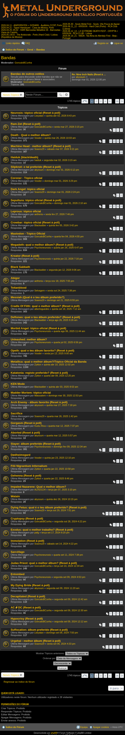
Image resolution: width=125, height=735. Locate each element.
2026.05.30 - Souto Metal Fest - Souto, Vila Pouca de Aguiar (91, 24)
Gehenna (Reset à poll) (26, 475)
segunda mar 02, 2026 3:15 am (60, 160)
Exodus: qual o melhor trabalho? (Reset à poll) (42, 529)
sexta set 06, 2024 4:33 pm (61, 643)
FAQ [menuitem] (27, 43)
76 (118, 368)
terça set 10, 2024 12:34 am (69, 566)
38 (118, 206)
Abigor (15, 278)
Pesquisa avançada (66, 94)
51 (114, 357)
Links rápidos (13, 43)
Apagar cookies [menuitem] (101, 727)
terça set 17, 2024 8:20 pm (55, 532)
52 (118, 357)
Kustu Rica (40, 426)
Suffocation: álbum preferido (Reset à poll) (39, 629)
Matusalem (40, 395)
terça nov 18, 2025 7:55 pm (60, 281)
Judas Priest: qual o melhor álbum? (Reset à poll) (44, 563)
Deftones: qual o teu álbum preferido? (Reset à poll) (45, 317)
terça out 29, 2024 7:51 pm (61, 510)
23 (114, 141)
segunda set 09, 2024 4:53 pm (69, 577)
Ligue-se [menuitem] (118, 43)
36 (111, 206)
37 (114, 206)
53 (111, 251)
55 (118, 251)
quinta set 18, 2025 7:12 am (66, 309)
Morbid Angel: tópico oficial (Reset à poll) (38, 328)
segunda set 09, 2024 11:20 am (62, 588)
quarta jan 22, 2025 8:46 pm (58, 478)
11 (118, 119)
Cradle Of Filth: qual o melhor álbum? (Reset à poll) (45, 306)
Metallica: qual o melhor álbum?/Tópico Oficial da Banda (49, 361)
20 (118, 173)
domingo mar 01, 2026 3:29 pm (60, 181)
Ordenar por (62, 658)
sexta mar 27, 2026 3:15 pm (69, 126)
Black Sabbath (20, 267)
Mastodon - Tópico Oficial (28, 233)
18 (111, 173)
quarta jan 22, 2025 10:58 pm (59, 469)
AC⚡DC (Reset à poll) (26, 607)
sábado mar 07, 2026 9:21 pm (62, 149)
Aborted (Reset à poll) (25, 432)
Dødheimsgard (20, 454)
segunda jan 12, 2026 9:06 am (65, 270)
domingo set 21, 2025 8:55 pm (63, 300)
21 (121, 173)
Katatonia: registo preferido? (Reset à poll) (39, 372)
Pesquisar (60, 94)
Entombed (17, 574)
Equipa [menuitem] (84, 727)
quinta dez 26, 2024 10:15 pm (62, 499)
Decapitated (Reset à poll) (28, 596)
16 (121, 408)
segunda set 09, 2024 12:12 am (70, 621)
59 (114, 240)
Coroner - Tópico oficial (26, 178)
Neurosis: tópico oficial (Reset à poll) (35, 112)
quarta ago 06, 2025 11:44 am (69, 331)
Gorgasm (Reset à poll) (26, 423)
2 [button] (96, 101)
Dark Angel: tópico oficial (28, 189)
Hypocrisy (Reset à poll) (27, 618)
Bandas (40, 49)
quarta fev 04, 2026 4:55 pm (69, 236)
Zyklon (37, 364)
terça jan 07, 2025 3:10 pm (62, 489)
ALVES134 (40, 489)
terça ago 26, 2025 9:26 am (63, 320)
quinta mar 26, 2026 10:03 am (60, 138)
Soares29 (39, 149)
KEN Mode (18, 383)
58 (111, 240)
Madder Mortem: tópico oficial (31, 392)
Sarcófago (18, 551)
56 (121, 251)
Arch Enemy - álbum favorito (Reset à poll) (39, 402)
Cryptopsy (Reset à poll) (27, 518)
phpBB (54, 733)
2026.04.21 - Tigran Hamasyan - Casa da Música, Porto (27, 28)
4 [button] (105, 101)
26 (121, 152)
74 (111, 368)
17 (121, 569)
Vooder (38, 138)
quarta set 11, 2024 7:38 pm (68, 554)
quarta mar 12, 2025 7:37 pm (63, 426)
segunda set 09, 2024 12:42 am (70, 599)
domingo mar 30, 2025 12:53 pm (65, 395)
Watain (15, 496)
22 (111, 141)
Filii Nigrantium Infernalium (29, 466)
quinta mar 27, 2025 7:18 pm (61, 405)
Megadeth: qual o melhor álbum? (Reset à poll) (42, 244)
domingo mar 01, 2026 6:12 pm (62, 169)
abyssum (80, 77)
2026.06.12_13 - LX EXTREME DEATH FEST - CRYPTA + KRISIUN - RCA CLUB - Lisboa (90, 32)
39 (121, 206)
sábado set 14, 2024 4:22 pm (62, 543)
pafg (36, 532)
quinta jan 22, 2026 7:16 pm (68, 258)
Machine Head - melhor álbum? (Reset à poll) (41, 146)
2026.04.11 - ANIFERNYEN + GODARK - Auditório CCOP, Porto (31, 25)
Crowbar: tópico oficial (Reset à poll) (35, 222)
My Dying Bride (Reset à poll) (30, 585)
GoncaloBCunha (23, 62)
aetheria (38, 214)
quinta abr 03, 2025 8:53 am (63, 386)
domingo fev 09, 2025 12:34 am (70, 446)
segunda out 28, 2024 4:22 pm (70, 521)
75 (114, 368)
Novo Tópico (11, 95)
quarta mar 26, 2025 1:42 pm (62, 416)
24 (118, 141)
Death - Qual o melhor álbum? (31, 135)
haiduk (37, 160)
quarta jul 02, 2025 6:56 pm (68, 342)
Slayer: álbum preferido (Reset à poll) (36, 443)
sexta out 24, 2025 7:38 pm (61, 290)
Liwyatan (39, 115)
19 (114, 173)
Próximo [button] (122, 101)
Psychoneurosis (42, 247)
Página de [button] (84, 101)
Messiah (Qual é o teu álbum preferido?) (37, 297)
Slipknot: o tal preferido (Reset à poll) (36, 166)
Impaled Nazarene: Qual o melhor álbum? (38, 486)
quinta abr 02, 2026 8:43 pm (61, 115)
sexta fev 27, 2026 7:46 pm (60, 214)
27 (121, 450)
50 (111, 357)
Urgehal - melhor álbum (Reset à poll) (36, 640)
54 (114, 251)
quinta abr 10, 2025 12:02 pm (59, 364)
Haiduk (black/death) (24, 157)
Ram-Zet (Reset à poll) (25, 123)
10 (114, 119)
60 (118, 240)
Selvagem (39, 290)
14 (118, 262)
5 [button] (109, 101)
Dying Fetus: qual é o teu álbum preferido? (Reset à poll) (49, 507)
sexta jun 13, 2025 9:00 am (58, 353)
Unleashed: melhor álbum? (29, 339)
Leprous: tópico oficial (26, 211)
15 (121, 262)
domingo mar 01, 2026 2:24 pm (63, 192)
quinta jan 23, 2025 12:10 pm (59, 457)
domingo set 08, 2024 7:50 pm (62, 632)
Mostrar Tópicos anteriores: (62, 653)
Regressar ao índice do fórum (19, 681)
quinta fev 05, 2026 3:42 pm (63, 225)
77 (121, 368)
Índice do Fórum (15, 49)
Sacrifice (16, 413)
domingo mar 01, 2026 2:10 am (70, 203)
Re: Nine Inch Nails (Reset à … (89, 74)
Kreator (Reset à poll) (25, 255)
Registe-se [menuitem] (103, 43)
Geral (30, 49)
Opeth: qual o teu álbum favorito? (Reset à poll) (42, 350)
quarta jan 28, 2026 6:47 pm (68, 247)
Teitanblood (18, 287)
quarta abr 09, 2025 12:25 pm (59, 375)
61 (121, 240)
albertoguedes (41, 309)
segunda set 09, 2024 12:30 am (70, 610)
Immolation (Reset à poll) (27, 540)
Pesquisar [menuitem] (121, 50)
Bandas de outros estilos (27, 73)
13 (114, 262)
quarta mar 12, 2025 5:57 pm (61, 435)
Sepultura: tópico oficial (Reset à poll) (36, 200)
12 (121, 119)
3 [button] (100, 101)
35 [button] (117, 101)
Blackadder (40, 225)
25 (121, 141)
